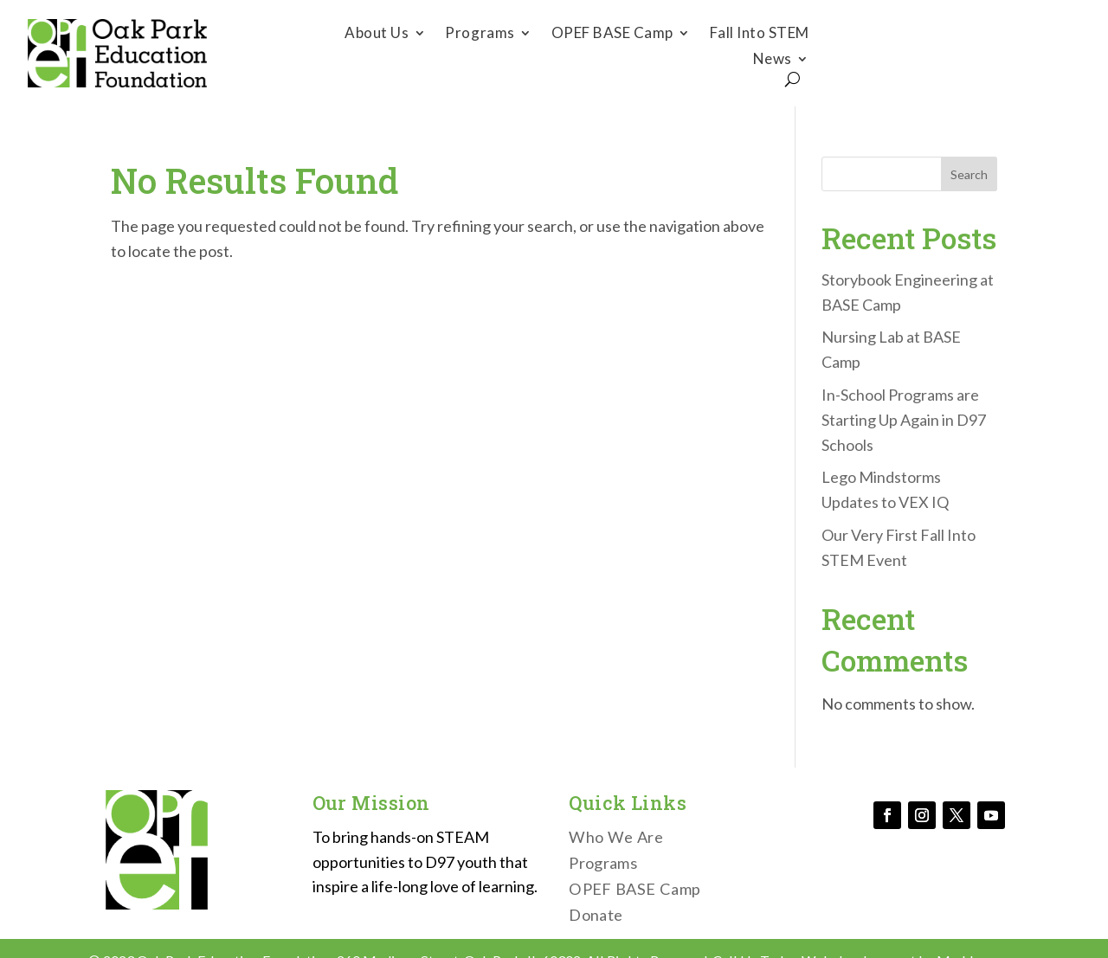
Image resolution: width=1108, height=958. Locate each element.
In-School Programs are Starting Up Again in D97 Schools (903, 419)
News (772, 60)
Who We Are (616, 838)
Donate (960, 53)
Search (969, 174)
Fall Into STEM (759, 34)
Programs (479, 34)
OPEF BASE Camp (612, 34)
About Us (377, 34)
